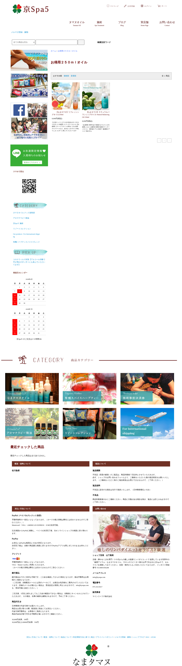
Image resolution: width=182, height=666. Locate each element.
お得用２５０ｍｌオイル (67, 51)
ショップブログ (138, 637)
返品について (66, 637)
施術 (99, 24)
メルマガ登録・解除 (19, 32)
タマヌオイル (77, 24)
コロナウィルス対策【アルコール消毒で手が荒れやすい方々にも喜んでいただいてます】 (29, 262)
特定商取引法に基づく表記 (83, 637)
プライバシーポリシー (104, 637)
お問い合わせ (167, 24)
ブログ (122, 24)
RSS (147, 637)
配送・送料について (52, 637)
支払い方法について (34, 637)
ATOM (153, 637)
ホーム (53, 51)
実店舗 (144, 24)
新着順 (73, 76)
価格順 (66, 76)
